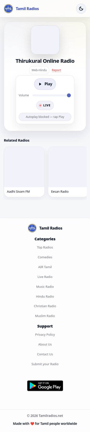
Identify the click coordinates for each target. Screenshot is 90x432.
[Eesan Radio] (68, 172)
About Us (45, 344)
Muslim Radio (45, 316)
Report (56, 70)
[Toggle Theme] (81, 9)
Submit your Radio (45, 364)
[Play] (45, 84)
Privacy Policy (45, 334)
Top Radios (45, 247)
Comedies (45, 257)
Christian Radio (45, 306)
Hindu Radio (45, 296)
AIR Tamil (45, 267)
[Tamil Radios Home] (21, 8)
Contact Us (45, 354)
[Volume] (51, 95)
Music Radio (45, 286)
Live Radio (44, 277)
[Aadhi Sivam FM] (24, 172)
